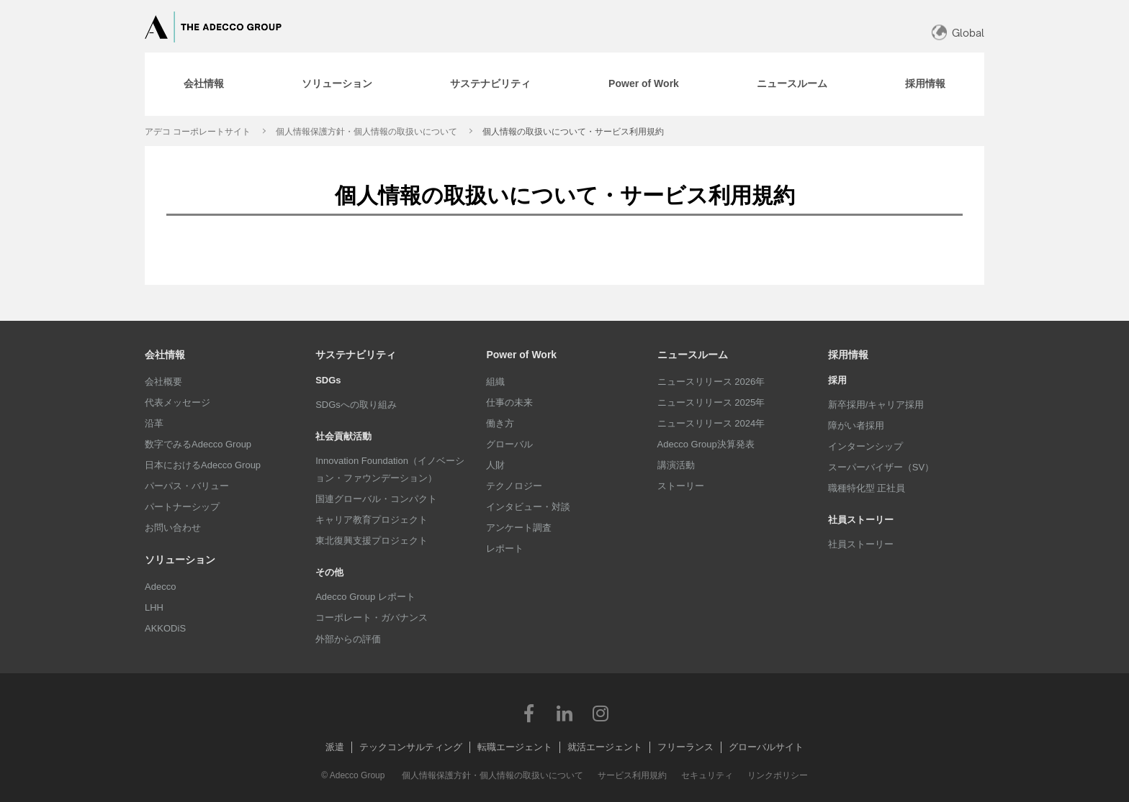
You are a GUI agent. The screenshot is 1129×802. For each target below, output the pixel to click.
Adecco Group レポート (365, 596)
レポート (504, 548)
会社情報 (165, 354)
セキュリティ (707, 775)
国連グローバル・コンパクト (376, 498)
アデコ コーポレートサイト (198, 132)
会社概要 (163, 381)
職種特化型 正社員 (867, 488)
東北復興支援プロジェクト (371, 540)
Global (968, 33)
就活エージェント (604, 747)
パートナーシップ (182, 506)
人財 (495, 465)
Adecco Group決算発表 (706, 444)
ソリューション (180, 559)
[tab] (204, 84)
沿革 (154, 423)
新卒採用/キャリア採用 (876, 404)
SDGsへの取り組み (356, 404)
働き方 (500, 423)
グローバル (509, 444)
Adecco (160, 586)
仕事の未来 (509, 402)
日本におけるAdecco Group (203, 465)
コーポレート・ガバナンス (371, 617)
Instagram (600, 713)
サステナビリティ (355, 354)
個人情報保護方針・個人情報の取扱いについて (366, 132)
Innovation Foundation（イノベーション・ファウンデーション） (389, 469)
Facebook (528, 713)
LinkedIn (564, 713)
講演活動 (676, 465)
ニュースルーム (692, 354)
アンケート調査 (519, 527)
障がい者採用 (856, 425)
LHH (154, 607)
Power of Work (521, 354)
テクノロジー (514, 485)
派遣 (334, 747)
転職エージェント (514, 747)
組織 (495, 381)
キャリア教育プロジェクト (371, 519)
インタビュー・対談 (528, 506)
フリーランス (685, 747)
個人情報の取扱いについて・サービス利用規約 (573, 132)
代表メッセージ (177, 402)
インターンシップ (865, 446)
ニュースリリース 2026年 (711, 381)
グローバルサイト (766, 747)
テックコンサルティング (410, 747)
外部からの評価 (348, 639)
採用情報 (848, 354)
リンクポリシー (777, 775)
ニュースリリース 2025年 (711, 402)
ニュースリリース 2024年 (711, 423)
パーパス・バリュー (187, 485)
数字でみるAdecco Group (198, 444)
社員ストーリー (861, 544)
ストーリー (680, 485)
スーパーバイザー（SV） (881, 467)
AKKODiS (165, 628)
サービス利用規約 (632, 775)
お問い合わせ (173, 527)
